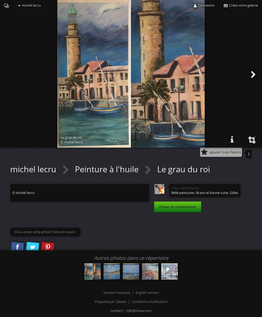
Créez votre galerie (241, 5)
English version (147, 292)
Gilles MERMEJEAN (185, 188)
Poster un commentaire (177, 207)
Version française (117, 292)
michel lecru (29, 5)
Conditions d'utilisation (149, 301)
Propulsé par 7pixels (110, 301)
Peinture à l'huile (108, 169)
